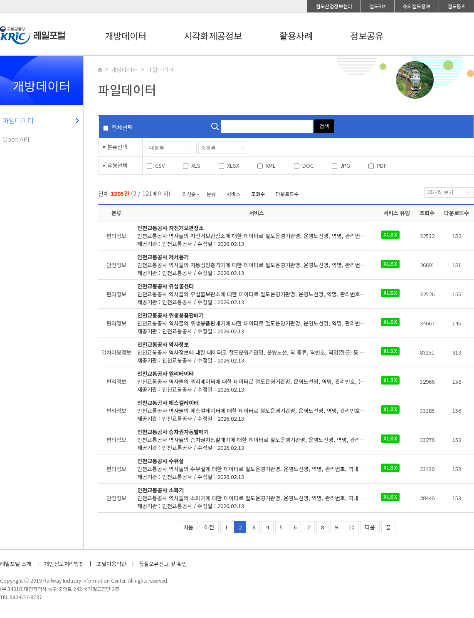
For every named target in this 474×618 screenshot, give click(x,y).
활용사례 (296, 35)
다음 (370, 527)
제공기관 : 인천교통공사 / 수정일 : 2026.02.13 (256, 236)
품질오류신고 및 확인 (163, 564)
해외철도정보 (416, 6)
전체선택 (122, 127)
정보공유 (366, 35)
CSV (160, 165)
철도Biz (377, 6)
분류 (211, 193)
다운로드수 (287, 193)
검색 (324, 126)
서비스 (233, 193)
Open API (16, 139)
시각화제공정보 (213, 35)
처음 (188, 527)
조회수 (258, 193)
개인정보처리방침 (64, 564)
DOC (308, 165)
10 (351, 527)
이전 (209, 527)
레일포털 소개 (16, 564)
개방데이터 (125, 35)
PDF (382, 165)
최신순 (189, 193)
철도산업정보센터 (334, 6)
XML (271, 165)
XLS (195, 165)
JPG (345, 165)
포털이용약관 (111, 564)
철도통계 (456, 6)
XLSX (233, 165)
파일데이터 (18, 120)
